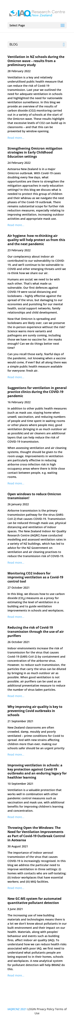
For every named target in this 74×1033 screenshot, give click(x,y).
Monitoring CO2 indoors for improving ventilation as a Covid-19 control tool (35, 577)
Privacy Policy (45, 1009)
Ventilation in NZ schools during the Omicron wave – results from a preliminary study (35, 61)
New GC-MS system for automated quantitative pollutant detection (34, 900)
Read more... (15, 138)
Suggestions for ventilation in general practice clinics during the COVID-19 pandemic (37, 392)
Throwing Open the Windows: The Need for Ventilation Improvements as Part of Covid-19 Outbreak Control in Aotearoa (36, 833)
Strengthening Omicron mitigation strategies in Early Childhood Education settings (34, 152)
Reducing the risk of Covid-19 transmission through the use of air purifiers (35, 631)
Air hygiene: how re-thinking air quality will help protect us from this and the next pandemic (36, 240)
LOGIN (31, 1009)
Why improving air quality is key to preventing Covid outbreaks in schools (34, 710)
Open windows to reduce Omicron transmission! (34, 496)
